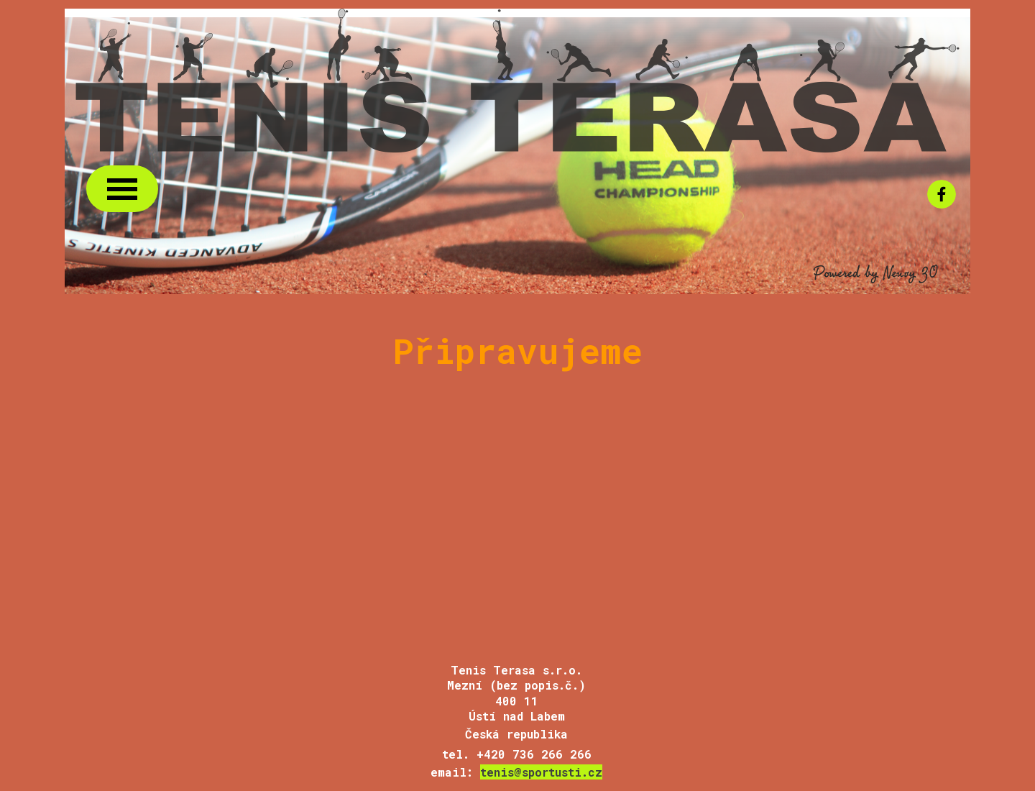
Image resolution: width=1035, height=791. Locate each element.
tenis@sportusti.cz (541, 771)
